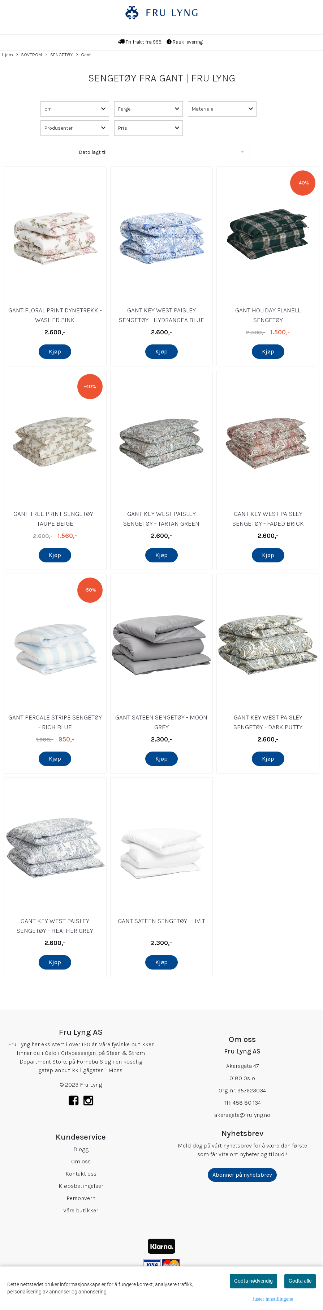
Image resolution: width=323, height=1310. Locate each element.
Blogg (81, 1149)
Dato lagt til (93, 152)
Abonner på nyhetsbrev (242, 1174)
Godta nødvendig (253, 1281)
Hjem (7, 54)
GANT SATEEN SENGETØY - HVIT (161, 921)
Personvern (80, 1198)
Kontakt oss (80, 1173)
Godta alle (300, 1281)
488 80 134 (247, 1102)
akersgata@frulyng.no (242, 1114)
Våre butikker (80, 1210)
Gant (83, 55)
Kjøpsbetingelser (81, 1185)
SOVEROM (29, 55)
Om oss (81, 1161)
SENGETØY (59, 55)
